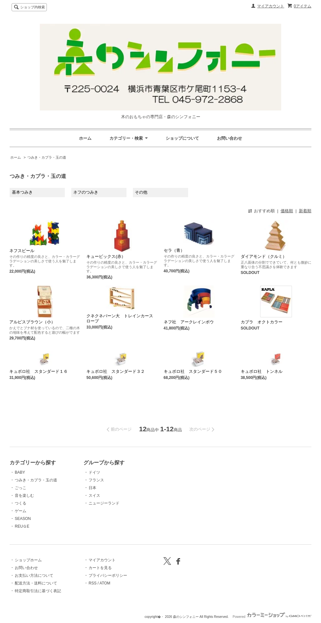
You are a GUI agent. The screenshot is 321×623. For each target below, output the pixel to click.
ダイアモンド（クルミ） (264, 256)
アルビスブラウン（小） (32, 322)
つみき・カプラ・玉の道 (46, 157)
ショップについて (182, 138)
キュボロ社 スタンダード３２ (115, 371)
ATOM (105, 583)
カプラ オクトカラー (261, 322)
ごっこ (20, 488)
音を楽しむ (24, 495)
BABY (20, 472)
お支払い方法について (34, 575)
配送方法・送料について (36, 583)
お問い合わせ (229, 138)
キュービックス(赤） (105, 256)
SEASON (23, 518)
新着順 (305, 210)
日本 (92, 488)
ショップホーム (28, 560)
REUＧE (22, 526)
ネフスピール (21, 250)
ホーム (85, 138)
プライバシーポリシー (108, 575)
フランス (96, 480)
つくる (20, 503)
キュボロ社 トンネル (261, 371)
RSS (93, 583)
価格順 (287, 210)
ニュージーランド (104, 503)
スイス (94, 495)
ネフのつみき (85, 192)
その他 (141, 192)
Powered (272, 617)
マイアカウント (270, 6)
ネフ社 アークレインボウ (189, 322)
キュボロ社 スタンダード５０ (193, 371)
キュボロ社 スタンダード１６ (38, 371)
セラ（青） (174, 250)
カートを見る (100, 568)
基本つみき (22, 192)
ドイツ (94, 472)
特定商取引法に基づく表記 (38, 591)
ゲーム (20, 511)
